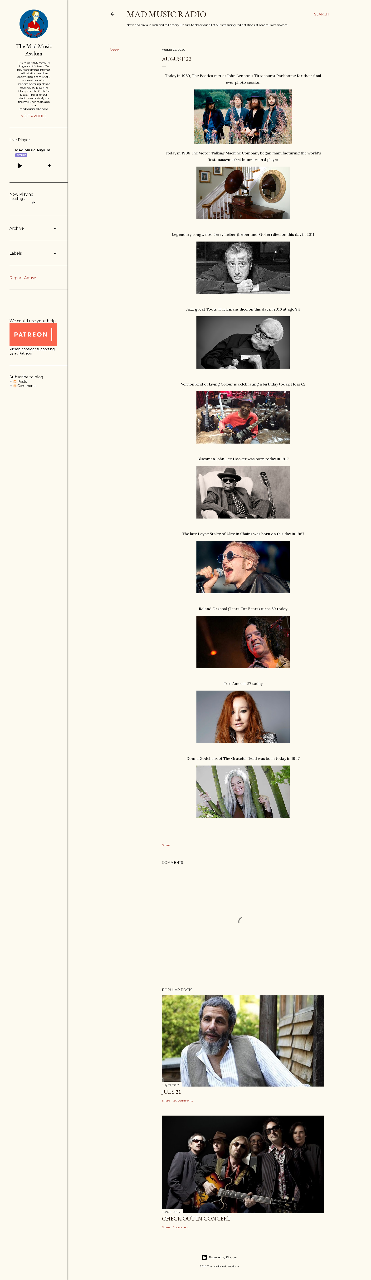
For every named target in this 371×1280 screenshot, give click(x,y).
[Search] (321, 14)
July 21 (171, 1091)
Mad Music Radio (166, 14)
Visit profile (34, 116)
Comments (25, 386)
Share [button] (114, 50)
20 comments (183, 1100)
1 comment (181, 1227)
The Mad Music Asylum (34, 49)
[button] (19, 165)
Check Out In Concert (196, 1218)
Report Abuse (23, 278)
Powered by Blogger (219, 1257)
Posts (20, 381)
